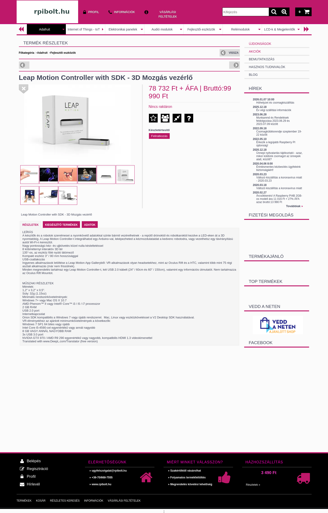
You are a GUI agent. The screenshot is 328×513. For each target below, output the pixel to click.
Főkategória (26, 52)
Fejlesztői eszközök (201, 29)
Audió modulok (162, 29)
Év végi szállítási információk (273, 110)
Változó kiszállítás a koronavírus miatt (279, 188)
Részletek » (253, 484)
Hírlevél (33, 484)
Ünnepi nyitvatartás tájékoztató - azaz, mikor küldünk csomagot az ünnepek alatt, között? (279, 156)
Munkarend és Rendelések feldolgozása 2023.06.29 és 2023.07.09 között (273, 121)
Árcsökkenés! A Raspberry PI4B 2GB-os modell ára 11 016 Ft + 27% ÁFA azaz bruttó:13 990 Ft (279, 199)
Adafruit (44, 29)
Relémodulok (240, 29)
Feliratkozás (159, 136)
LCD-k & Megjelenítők (279, 29)
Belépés (34, 461)
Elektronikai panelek (123, 29)
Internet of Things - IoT (84, 29)
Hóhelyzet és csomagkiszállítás (275, 102)
